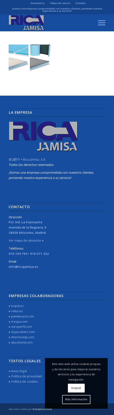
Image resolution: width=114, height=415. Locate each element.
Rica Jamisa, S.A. (34, 159)
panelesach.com (22, 316)
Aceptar (76, 388)
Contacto (80, 3)
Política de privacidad (26, 376)
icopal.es (17, 306)
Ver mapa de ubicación (25, 240)
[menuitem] (37, 3)
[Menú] (99, 22)
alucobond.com (22, 342)
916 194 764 (18, 253)
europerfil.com (21, 326)
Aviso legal (19, 371)
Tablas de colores (60, 3)
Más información (76, 399)
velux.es (17, 311)
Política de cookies (24, 381)
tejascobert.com (23, 332)
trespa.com (19, 321)
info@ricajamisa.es (23, 266)
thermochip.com (22, 337)
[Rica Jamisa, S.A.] (47, 22)
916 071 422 (39, 253)
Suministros (37, 3)
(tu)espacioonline (42, 409)
